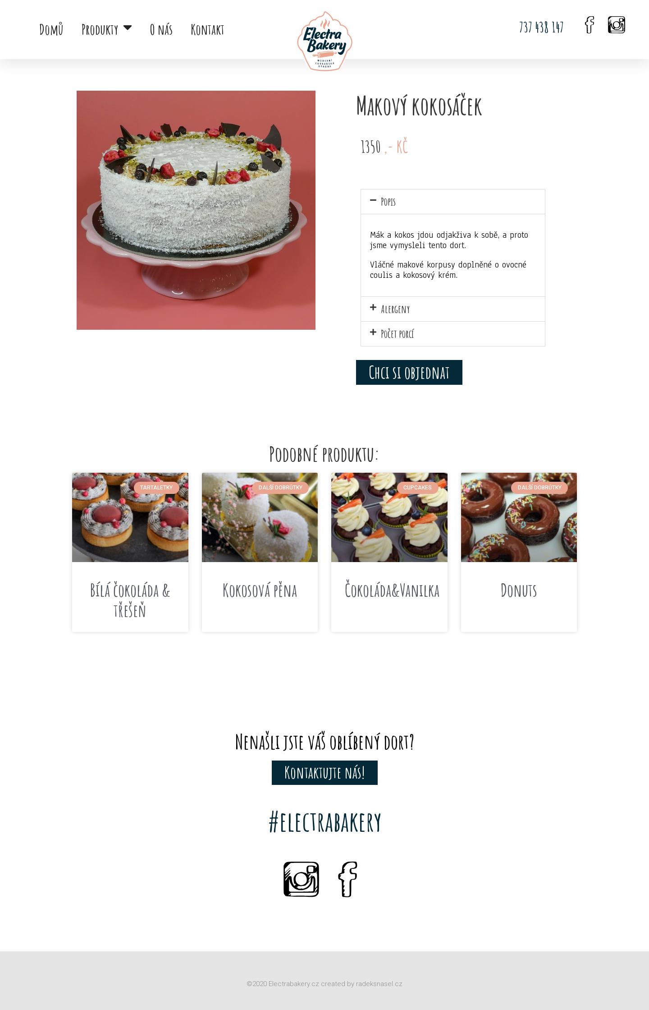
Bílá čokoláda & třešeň (130, 600)
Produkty (107, 29)
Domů (51, 29)
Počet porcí (397, 334)
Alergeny (395, 309)
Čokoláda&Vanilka (392, 590)
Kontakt (207, 29)
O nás (161, 29)
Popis (388, 201)
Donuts (519, 590)
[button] (453, 201)
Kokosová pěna (260, 590)
